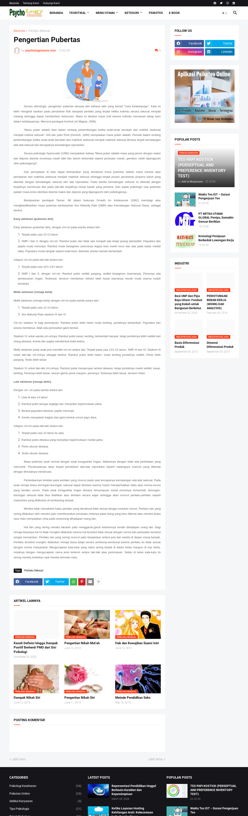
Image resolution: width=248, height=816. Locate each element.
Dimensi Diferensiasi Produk (220, 344)
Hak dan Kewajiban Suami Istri (137, 643)
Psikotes (156, 13)
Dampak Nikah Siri (27, 698)
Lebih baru (19, 759)
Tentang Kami (31, 3)
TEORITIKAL (77, 13)
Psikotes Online (45, 794)
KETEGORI (132, 13)
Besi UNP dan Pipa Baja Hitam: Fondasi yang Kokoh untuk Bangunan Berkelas (188, 302)
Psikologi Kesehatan (45, 786)
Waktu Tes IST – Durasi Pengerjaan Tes (214, 196)
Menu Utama (105, 13)
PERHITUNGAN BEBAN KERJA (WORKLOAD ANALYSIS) (217, 302)
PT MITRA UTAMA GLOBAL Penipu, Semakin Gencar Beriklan (215, 217)
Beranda (14, 3)
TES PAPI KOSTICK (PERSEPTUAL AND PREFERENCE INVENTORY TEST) (213, 790)
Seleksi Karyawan (45, 801)
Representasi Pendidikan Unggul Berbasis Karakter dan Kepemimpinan (134, 790)
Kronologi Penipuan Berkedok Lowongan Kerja (216, 238)
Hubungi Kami (51, 3)
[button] (224, 13)
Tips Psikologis (45, 809)
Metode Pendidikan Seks (133, 698)
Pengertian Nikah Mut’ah (82, 643)
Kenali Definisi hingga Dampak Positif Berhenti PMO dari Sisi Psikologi (36, 647)
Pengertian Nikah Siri (79, 698)
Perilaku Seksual (39, 30)
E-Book (174, 13)
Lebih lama (155, 759)
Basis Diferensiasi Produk (187, 344)
